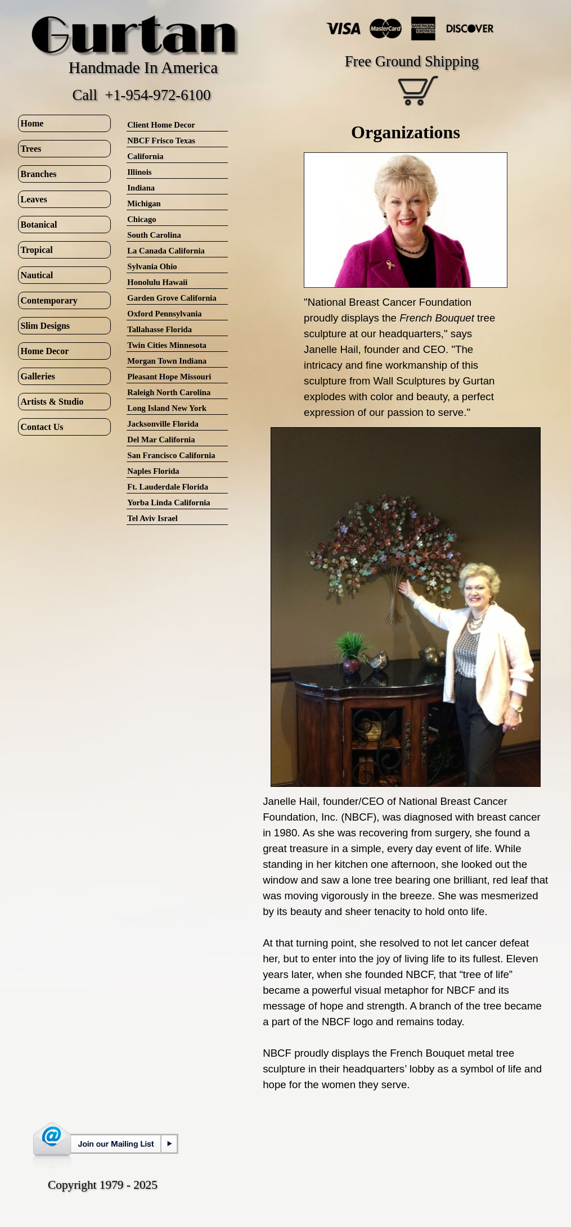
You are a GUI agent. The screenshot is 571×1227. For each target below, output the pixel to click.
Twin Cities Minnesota (166, 345)
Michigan (143, 203)
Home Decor (45, 351)
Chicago (141, 219)
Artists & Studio (52, 401)
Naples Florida (153, 471)
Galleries (38, 376)
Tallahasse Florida (159, 329)
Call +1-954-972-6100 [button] (141, 95)
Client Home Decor (161, 124)
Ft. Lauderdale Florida (167, 486)
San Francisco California (171, 455)
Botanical (39, 224)
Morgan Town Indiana (166, 360)
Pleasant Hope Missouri (169, 376)
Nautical (37, 275)
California (145, 156)
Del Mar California (161, 439)
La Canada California (166, 250)
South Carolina (154, 234)
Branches (39, 174)
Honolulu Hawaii (157, 282)
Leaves (34, 199)
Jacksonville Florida (163, 423)
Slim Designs (45, 325)
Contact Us (42, 427)
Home (32, 123)
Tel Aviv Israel (152, 518)
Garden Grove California (172, 297)
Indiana (141, 187)
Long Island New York (166, 408)
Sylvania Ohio (152, 266)
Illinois (139, 171)
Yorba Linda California (168, 502)
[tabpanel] (405, 132)
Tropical (37, 250)
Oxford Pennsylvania (164, 313)
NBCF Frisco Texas (161, 140)
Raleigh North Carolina (168, 392)
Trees (31, 148)
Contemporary (49, 300)
